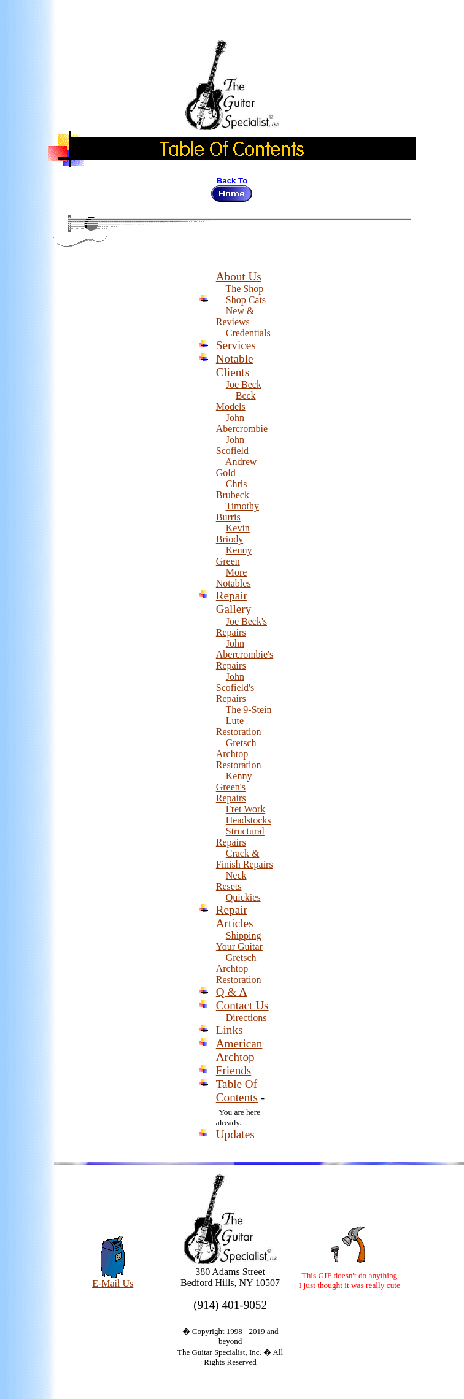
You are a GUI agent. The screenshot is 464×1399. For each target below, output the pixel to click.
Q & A (231, 991)
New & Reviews (235, 316)
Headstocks (248, 820)
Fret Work (246, 809)
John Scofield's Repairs (235, 687)
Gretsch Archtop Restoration (238, 754)
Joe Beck (243, 384)
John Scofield (232, 445)
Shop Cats (246, 300)
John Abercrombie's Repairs (245, 654)
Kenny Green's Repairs (234, 787)
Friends (234, 1070)
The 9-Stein (248, 709)
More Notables (233, 577)
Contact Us (242, 1005)
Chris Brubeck (232, 489)
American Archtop (239, 1050)
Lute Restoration (238, 726)
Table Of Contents (237, 1090)
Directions (246, 1017)
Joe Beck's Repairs (241, 627)
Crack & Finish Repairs (244, 858)
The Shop (244, 288)
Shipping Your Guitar (239, 941)
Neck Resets (231, 881)
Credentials (248, 333)
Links (229, 1029)
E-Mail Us (112, 1279)
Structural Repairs (240, 836)
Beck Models (236, 401)
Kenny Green (234, 555)
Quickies (243, 897)
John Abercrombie (242, 423)
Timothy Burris (237, 511)
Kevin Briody (233, 533)
